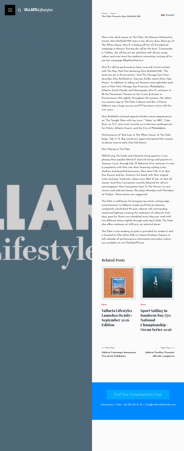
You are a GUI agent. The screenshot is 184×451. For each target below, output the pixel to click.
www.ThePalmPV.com (132, 243)
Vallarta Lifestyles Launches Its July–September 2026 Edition (117, 317)
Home (104, 13)
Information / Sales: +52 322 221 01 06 (121, 405)
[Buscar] (19, 10)
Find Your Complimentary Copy (138, 394)
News (113, 13)
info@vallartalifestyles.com (161, 405)
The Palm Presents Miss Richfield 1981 (121, 16)
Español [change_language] (167, 15)
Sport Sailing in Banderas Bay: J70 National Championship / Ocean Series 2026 (156, 320)
